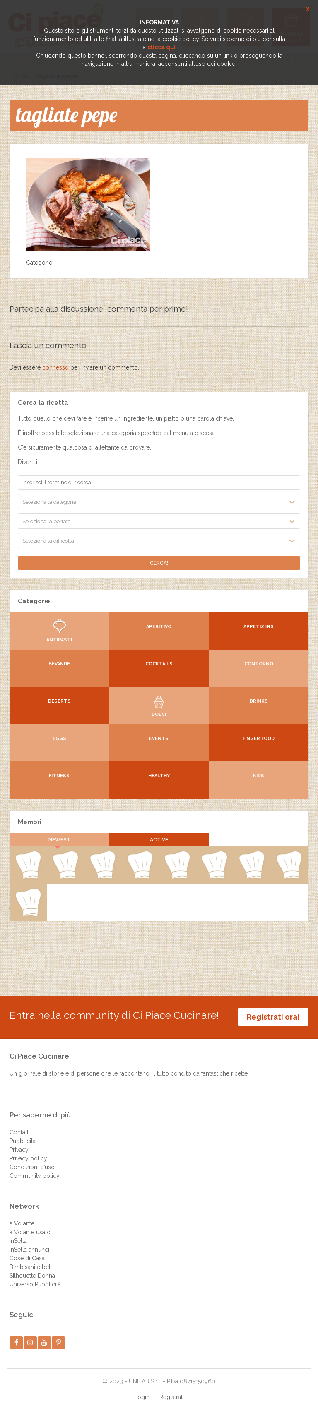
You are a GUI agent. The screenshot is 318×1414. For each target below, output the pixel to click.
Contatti (20, 1132)
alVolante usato (30, 1232)
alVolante (22, 1223)
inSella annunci (29, 1249)
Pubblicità (23, 1141)
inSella (18, 1241)
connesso (55, 367)
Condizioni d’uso (32, 1167)
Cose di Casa (27, 1258)
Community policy (35, 1175)
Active (159, 840)
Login (141, 1397)
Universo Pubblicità (35, 1284)
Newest (59, 840)
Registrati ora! (273, 1017)
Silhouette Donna (32, 1275)
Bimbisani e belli (31, 1267)
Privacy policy (28, 1158)
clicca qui (161, 47)
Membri (29, 822)
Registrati (171, 1397)
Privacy (19, 1149)
